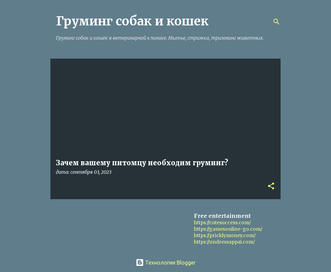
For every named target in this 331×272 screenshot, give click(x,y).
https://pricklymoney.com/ (225, 235)
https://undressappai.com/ (224, 242)
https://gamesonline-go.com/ (228, 229)
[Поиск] (276, 22)
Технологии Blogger (166, 262)
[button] (271, 186)
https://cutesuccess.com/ (222, 222)
